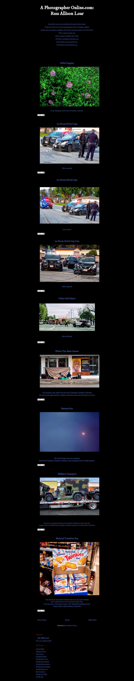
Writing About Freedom (43, 667)
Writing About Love (42, 659)
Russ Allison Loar (43, 638)
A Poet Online (40, 649)
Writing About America (43, 664)
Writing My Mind (41, 657)
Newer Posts (42, 620)
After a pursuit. (67, 168)
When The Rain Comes (67, 351)
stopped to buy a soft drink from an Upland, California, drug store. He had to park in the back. (67, 525)
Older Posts (92, 620)
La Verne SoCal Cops (67, 124)
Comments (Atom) (71, 625)
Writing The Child (41, 674)
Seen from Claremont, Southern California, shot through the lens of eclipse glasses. (67, 461)
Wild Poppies (67, 63)
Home (67, 620)
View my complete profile (43, 641)
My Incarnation (40, 672)
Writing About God (41, 669)
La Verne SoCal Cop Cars (67, 241)
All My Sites (40, 677)
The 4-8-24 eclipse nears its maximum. (67, 458)
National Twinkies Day (67, 538)
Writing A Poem (41, 651)
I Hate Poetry (40, 654)
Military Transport (67, 474)
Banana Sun (67, 408)
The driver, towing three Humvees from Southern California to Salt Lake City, (67, 523)
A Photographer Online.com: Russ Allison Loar (67, 11)
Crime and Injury (67, 298)
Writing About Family (42, 662)
